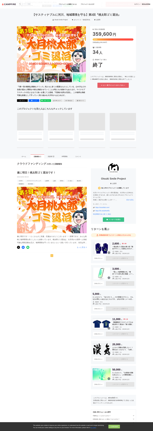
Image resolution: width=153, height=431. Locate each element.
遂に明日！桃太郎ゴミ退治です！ (36, 172)
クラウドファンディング (34, 181)
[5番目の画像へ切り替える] (79, 77)
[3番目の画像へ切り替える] (51, 77)
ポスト (22, 100)
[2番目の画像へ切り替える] (37, 77)
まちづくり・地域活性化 (81, 20)
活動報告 (37, 156)
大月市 (21, 181)
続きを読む (130, 200)
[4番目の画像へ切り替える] (65, 77)
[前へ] (19, 49)
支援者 (51, 156)
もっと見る (82, 247)
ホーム (24, 156)
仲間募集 (65, 156)
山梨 (54, 181)
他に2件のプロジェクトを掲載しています (115, 188)
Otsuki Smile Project (60, 20)
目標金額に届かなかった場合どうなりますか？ (113, 419)
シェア (34, 100)
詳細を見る (98, 258)
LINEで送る (45, 100)
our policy (93, 427)
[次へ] (83, 49)
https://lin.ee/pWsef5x (102, 211)
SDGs (61, 181)
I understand (114, 426)
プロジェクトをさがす (87, 4)
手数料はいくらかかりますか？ (113, 416)
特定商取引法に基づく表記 (102, 214)
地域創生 (21, 184)
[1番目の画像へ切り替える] (23, 77)
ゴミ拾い (70, 181)
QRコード (80, 100)
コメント (78, 156)
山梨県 (97, 20)
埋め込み (68, 100)
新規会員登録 (146, 4)
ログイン (137, 4)
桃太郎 (79, 181)
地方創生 (30, 184)
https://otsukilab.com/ (102, 207)
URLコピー (57, 100)
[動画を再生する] (51, 49)
